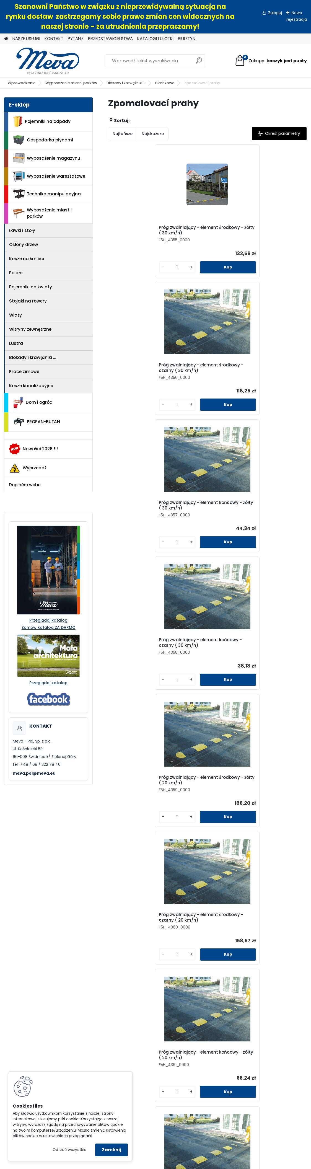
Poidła (16, 273)
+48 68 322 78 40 (84, 979)
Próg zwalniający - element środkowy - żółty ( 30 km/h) (135, 233)
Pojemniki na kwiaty (30, 287)
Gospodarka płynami (43, 140)
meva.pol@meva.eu (34, 773)
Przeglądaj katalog (48, 620)
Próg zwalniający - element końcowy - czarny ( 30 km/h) (135, 376)
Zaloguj (275, 12)
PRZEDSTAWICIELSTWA (110, 39)
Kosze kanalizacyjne (31, 386)
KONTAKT (54, 39)
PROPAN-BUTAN (36, 422)
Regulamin (82, 1026)
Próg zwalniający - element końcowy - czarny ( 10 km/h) (267, 662)
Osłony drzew (23, 244)
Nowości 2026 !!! (33, 448)
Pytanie (233, 936)
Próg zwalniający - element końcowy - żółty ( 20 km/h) (140, 519)
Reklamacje (82, 1064)
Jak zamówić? (82, 1045)
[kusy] (123, 273)
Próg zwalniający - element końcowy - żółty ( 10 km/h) (206, 662)
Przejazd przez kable (135, 801)
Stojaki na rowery (28, 301)
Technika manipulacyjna (47, 194)
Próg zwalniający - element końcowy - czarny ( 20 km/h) (201, 519)
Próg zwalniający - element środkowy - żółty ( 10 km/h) (267, 519)
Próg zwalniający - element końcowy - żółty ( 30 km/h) (272, 233)
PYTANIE (76, 39)
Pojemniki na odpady (42, 121)
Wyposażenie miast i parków (71, 83)
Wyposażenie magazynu (46, 158)
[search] (199, 62)
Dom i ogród (32, 402)
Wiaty (15, 315)
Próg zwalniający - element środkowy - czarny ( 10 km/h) (135, 662)
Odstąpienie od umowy (82, 1035)
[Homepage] (6, 38)
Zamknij (111, 1150)
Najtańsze (123, 133)
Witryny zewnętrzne (30, 329)
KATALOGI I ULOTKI (155, 39)
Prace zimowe (24, 371)
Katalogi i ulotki (233, 955)
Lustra (16, 343)
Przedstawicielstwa (233, 945)
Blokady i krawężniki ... (126, 83)
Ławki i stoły (22, 230)
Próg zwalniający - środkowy (200, 802)
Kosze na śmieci (26, 259)
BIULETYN (186, 39)
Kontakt (233, 927)
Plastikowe (165, 83)
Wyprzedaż (27, 468)
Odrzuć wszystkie (69, 1149)
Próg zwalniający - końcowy (266, 802)
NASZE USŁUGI (26, 39)
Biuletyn (233, 964)
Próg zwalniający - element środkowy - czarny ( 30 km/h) (201, 233)
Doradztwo (82, 1054)
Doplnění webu (25, 485)
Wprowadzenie (22, 83)
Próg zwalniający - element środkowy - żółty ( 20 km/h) (201, 376)
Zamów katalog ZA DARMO (49, 627)
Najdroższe (153, 133)
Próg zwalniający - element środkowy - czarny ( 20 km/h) (267, 376)
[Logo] (42, 61)
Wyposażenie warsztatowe (49, 176)
